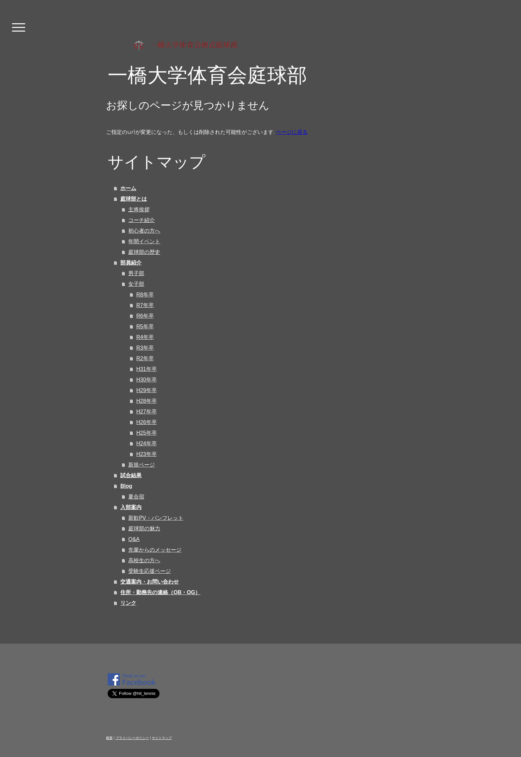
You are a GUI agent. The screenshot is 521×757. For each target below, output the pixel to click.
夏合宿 (136, 496)
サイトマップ (162, 738)
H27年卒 (146, 411)
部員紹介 (131, 263)
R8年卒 (145, 294)
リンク (128, 603)
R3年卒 (145, 348)
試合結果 (131, 475)
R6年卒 (145, 316)
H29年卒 (146, 390)
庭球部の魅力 (144, 528)
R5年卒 (145, 326)
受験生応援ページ (149, 571)
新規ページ (141, 465)
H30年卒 (146, 379)
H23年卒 (146, 454)
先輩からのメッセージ (154, 550)
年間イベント (144, 241)
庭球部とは (133, 199)
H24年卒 (146, 443)
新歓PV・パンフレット (155, 518)
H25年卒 (146, 433)
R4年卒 (145, 337)
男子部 (136, 273)
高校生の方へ (144, 560)
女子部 (136, 284)
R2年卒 (145, 358)
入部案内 (131, 507)
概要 (109, 738)
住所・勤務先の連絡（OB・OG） (160, 592)
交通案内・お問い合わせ (149, 582)
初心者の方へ (144, 231)
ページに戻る (292, 132)
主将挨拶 (139, 209)
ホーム (128, 188)
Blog (126, 486)
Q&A (134, 539)
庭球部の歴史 (144, 252)
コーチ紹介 (141, 220)
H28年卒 (146, 401)
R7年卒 (145, 305)
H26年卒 (146, 422)
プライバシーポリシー (132, 738)
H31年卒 (146, 369)
